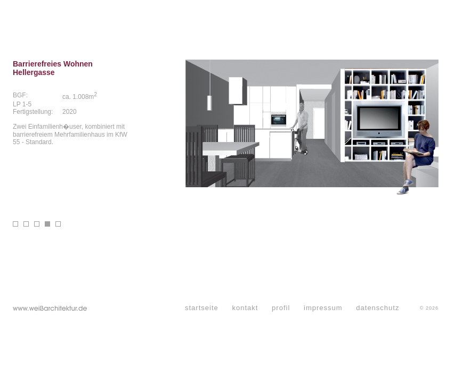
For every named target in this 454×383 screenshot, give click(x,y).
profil (281, 308)
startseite (201, 308)
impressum (323, 308)
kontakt (245, 308)
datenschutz (377, 308)
